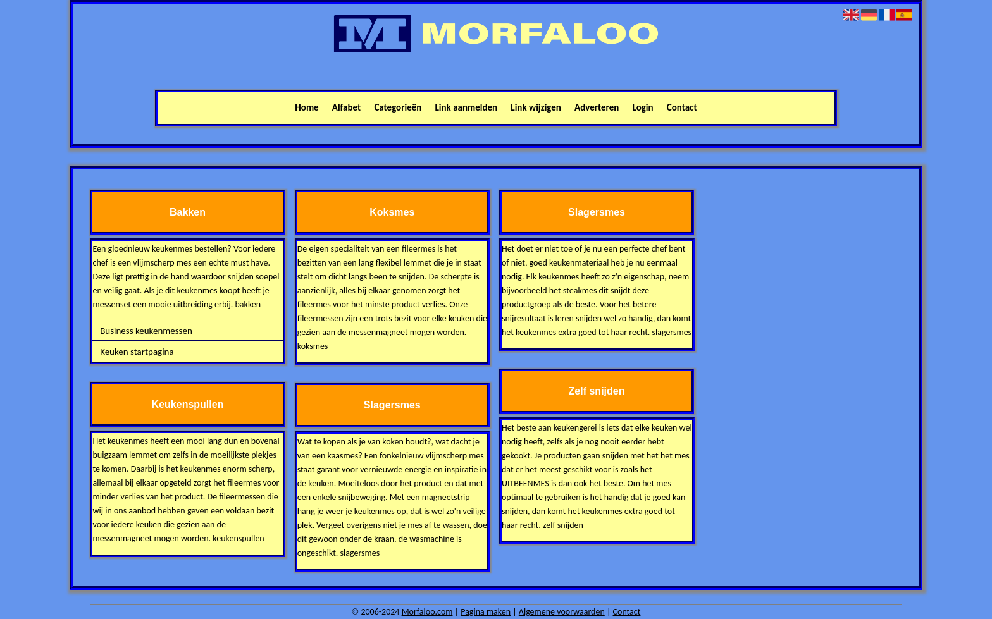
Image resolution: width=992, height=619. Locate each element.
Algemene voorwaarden (562, 611)
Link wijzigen (536, 107)
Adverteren (596, 107)
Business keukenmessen (146, 330)
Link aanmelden (466, 107)
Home (306, 107)
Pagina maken (486, 611)
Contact (682, 107)
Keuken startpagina (137, 351)
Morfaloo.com (427, 611)
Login (643, 107)
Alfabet (346, 107)
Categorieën (397, 107)
